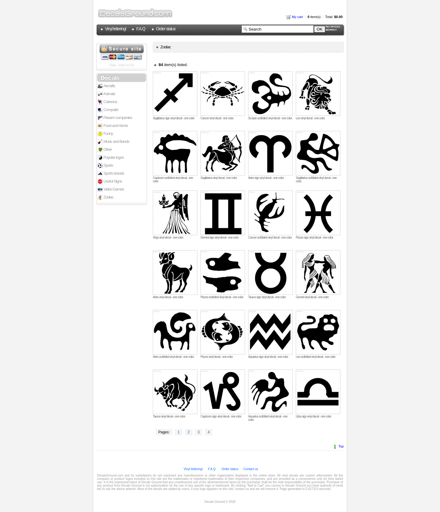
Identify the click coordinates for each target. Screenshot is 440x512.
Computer (107, 110)
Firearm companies (114, 118)
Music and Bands (113, 141)
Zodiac (105, 197)
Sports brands (110, 173)
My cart (294, 17)
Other (104, 149)
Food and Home (112, 125)
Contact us (250, 469)
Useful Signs (109, 181)
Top (341, 446)
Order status (165, 28)
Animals (106, 94)
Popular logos (110, 157)
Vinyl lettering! (115, 28)
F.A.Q (140, 28)
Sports (105, 165)
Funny (105, 133)
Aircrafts (106, 86)
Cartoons (107, 102)
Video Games (110, 189)
